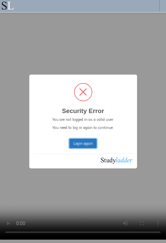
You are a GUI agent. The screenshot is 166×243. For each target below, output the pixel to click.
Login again (83, 143)
